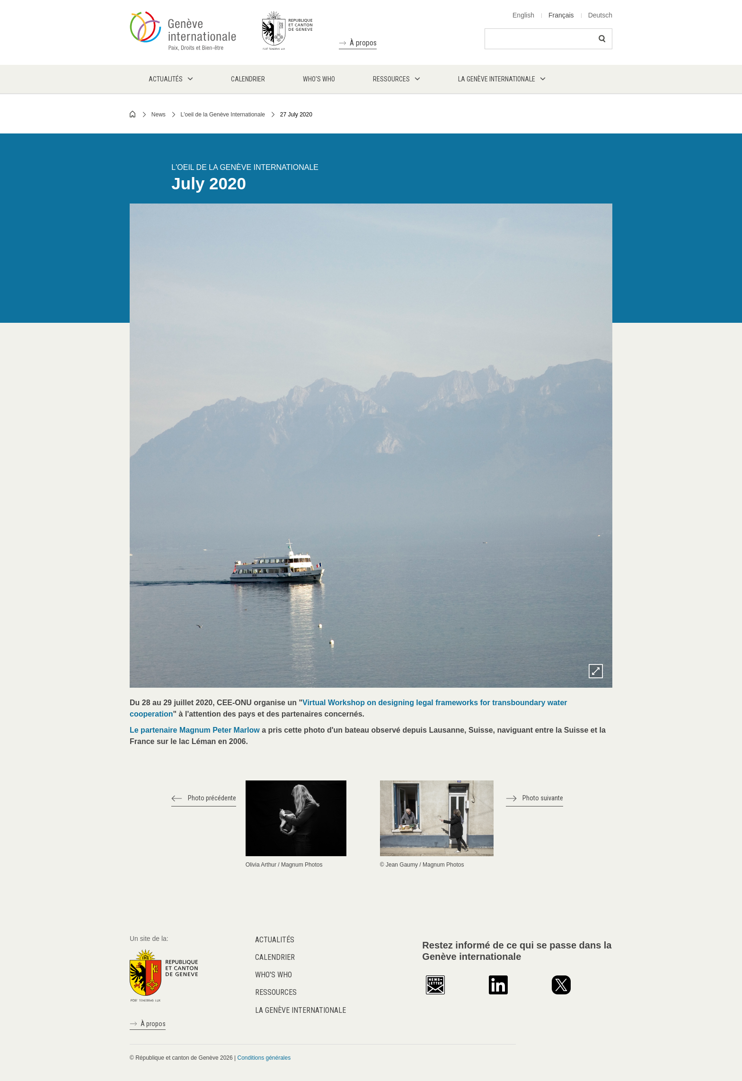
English (523, 15)
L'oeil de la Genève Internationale (223, 114)
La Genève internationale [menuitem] (496, 79)
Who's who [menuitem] (319, 79)
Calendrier (275, 957)
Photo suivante (542, 798)
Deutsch (600, 15)
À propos (363, 42)
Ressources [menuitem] (391, 79)
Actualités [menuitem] (166, 79)
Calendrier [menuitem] (248, 79)
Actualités (274, 939)
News (158, 114)
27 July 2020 (296, 114)
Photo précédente (212, 798)
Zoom (596, 671)
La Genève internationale (300, 1010)
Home (133, 114)
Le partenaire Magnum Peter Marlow (195, 730)
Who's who (273, 974)
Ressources (276, 992)
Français (561, 15)
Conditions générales (264, 1057)
